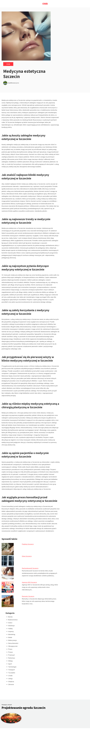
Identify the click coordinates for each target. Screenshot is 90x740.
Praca (10, 649)
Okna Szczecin (27, 556)
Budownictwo (13, 620)
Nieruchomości (13, 643)
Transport (11, 670)
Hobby (10, 628)
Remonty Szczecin (28, 596)
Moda (10, 637)
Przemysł (11, 655)
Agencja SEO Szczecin (29, 582)
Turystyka (11, 673)
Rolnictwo (11, 658)
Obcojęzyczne (12, 646)
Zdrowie (11, 684)
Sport (10, 664)
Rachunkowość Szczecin (30, 568)
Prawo (10, 652)
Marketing (11, 634)
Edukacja (11, 625)
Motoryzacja (12, 640)
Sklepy (10, 661)
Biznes (10, 617)
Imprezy (11, 631)
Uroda (8, 64)
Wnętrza (11, 681)
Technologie (12, 667)
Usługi (10, 678)
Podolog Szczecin (28, 544)
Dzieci (10, 623)
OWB (45, 3)
